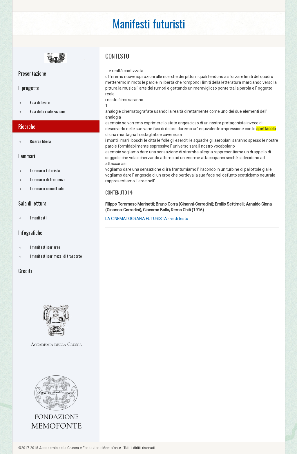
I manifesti (38, 218)
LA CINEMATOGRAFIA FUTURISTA (136, 218)
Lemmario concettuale (47, 188)
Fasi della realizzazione (47, 111)
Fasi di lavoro (40, 102)
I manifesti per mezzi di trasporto (56, 256)
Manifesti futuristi (149, 23)
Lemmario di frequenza (47, 179)
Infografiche (30, 232)
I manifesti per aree (45, 247)
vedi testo (179, 218)
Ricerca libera (40, 141)
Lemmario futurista (45, 170)
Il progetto (28, 88)
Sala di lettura (32, 203)
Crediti (25, 271)
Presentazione (32, 73)
